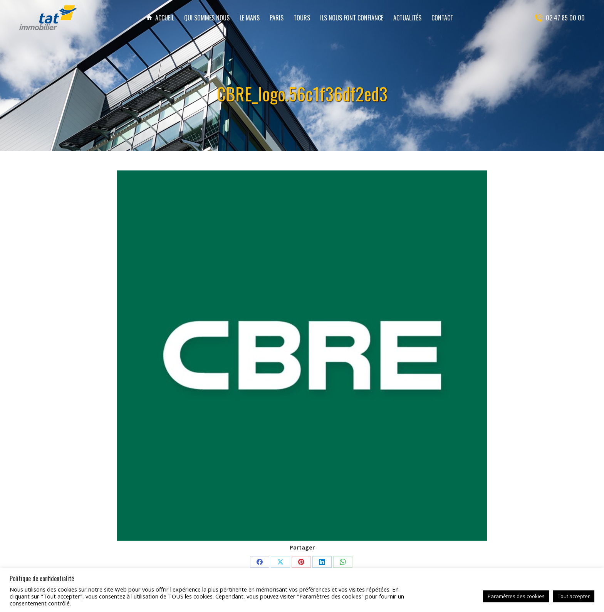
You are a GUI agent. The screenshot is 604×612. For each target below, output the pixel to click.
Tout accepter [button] (574, 596)
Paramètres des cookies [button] (516, 596)
